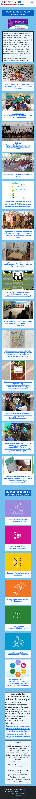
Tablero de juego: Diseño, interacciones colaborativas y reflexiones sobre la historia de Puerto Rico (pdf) (18, 414)
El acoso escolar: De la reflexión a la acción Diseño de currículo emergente (18, 115)
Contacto (18, 796)
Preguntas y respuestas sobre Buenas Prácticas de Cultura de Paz (18, 728)
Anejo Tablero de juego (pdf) (18, 418)
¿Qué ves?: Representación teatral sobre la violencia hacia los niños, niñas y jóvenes (18, 146)
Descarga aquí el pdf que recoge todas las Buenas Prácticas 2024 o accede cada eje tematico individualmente (18, 682)
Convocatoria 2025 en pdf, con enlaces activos (18, 735)
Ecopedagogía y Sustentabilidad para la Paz (18, 627)
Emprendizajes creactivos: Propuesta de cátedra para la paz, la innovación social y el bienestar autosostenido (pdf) (18, 234)
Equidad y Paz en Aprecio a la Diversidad (18, 574)
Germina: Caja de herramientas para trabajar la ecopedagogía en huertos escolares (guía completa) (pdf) (18, 386)
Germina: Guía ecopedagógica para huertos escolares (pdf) (18, 382)
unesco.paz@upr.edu (17, 793)
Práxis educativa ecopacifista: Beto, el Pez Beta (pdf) (18, 202)
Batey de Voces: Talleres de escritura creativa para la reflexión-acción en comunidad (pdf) (18, 323)
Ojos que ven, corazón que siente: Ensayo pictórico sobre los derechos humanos (18, 86)
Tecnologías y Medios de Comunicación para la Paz (18, 654)
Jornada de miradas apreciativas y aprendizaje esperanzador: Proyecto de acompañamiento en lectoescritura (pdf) (18, 479)
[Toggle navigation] (32, 3)
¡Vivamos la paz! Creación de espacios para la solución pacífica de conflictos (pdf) (18, 265)
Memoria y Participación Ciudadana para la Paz (18, 520)
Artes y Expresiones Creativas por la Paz (18, 600)
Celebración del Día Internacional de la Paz (18, 175)
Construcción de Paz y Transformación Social (18, 547)
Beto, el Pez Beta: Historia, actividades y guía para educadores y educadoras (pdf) (18, 205)
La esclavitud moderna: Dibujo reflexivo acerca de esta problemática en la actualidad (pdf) (18, 294)
